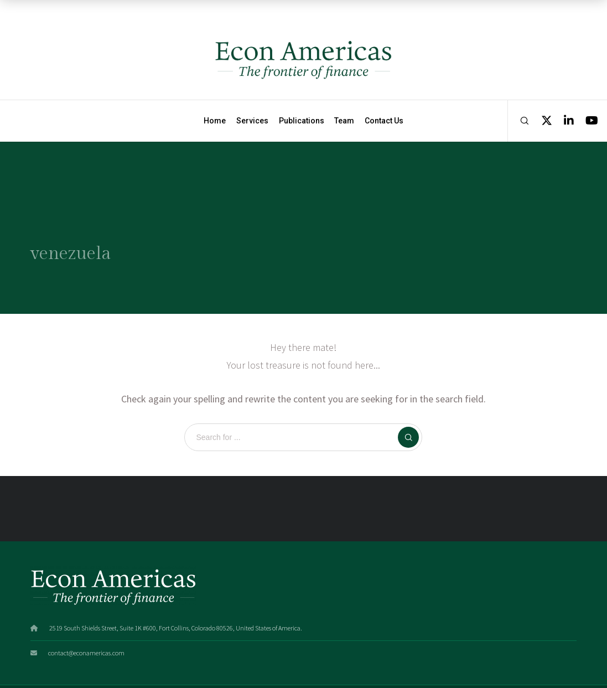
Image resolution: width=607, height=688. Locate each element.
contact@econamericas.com (86, 653)
